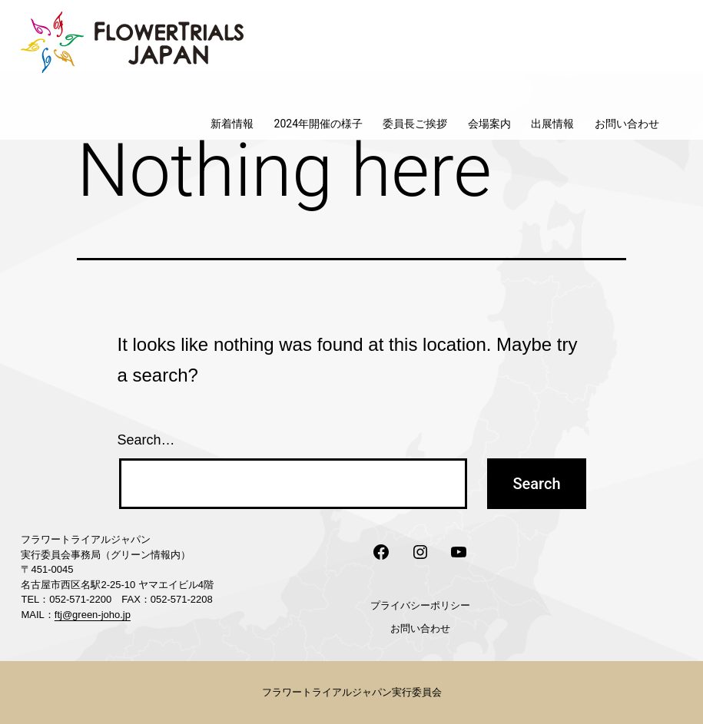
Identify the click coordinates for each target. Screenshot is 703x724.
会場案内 (489, 123)
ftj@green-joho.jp (93, 614)
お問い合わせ (627, 123)
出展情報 (552, 123)
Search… (146, 440)
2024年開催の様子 (318, 123)
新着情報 (232, 123)
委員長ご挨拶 (415, 123)
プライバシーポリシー (420, 605)
